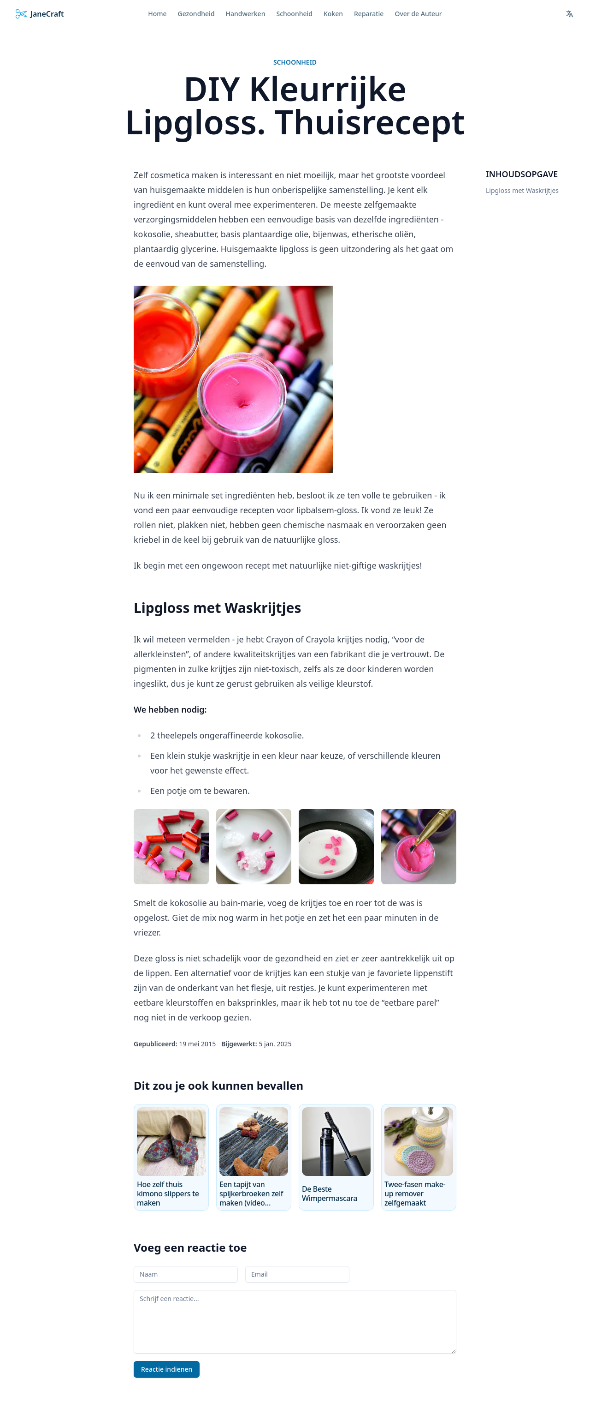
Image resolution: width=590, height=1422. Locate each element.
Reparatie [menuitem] (369, 13)
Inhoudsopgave (522, 174)
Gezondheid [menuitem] (196, 13)
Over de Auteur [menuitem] (418, 13)
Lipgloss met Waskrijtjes (522, 190)
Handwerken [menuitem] (246, 13)
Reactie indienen (166, 1369)
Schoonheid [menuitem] (294, 13)
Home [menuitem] (157, 13)
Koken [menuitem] (333, 13)
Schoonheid (295, 62)
